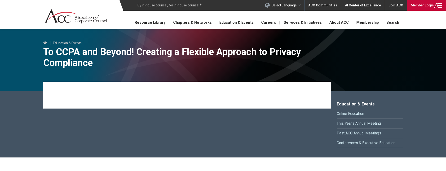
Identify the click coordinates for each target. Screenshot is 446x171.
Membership (367, 22)
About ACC (339, 22)
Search (392, 22)
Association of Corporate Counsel (75, 16)
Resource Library (150, 22)
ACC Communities (322, 5)
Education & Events (236, 22)
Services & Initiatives (303, 22)
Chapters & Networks (192, 22)
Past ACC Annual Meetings (359, 133)
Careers (268, 22)
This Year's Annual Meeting (359, 123)
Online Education (350, 113)
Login (422, 5)
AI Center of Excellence (363, 5)
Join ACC (396, 5)
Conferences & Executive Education (366, 143)
